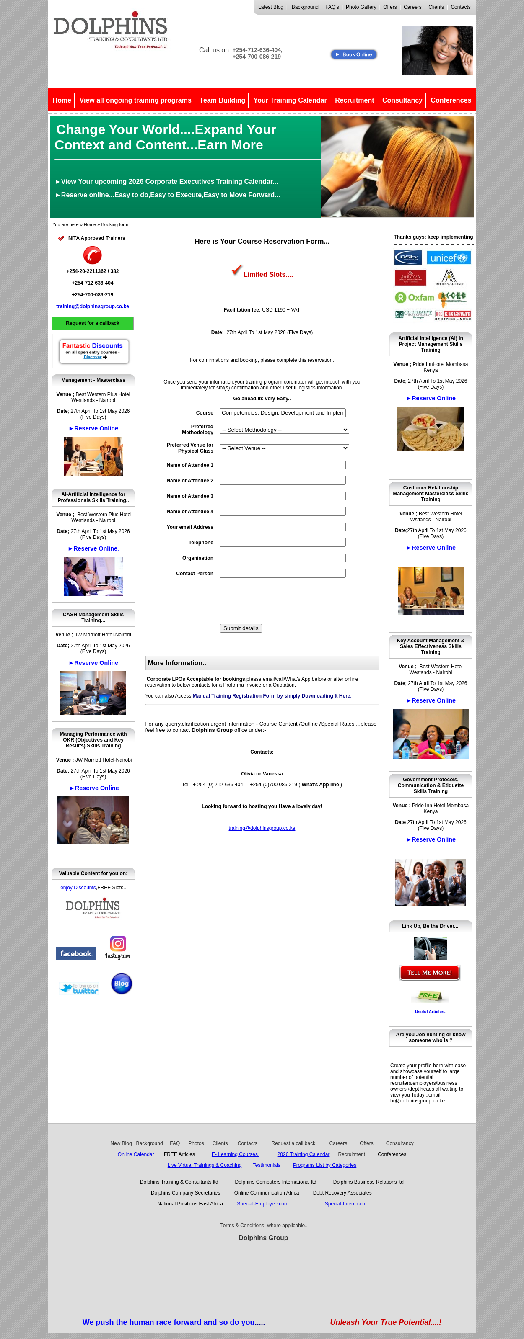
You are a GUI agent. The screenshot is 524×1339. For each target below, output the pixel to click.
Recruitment (354, 100)
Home (62, 100)
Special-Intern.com (346, 1204)
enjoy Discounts (78, 888)
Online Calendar (136, 1154)
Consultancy (402, 100)
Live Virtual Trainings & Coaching (205, 1165)
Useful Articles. (430, 1011)
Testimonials (266, 1165)
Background (305, 7)
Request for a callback (92, 323)
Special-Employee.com (264, 1204)
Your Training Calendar (290, 100)
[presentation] (284, 601)
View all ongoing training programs (136, 100)
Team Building (222, 100)
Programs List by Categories (324, 1165)
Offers (390, 7)
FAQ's (332, 7)
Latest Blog (270, 7)
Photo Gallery (361, 7)
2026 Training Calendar (304, 1154)
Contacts (460, 7)
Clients (436, 7)
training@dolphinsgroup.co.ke (92, 306)
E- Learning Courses (235, 1154)
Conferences (451, 100)
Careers (413, 7)
